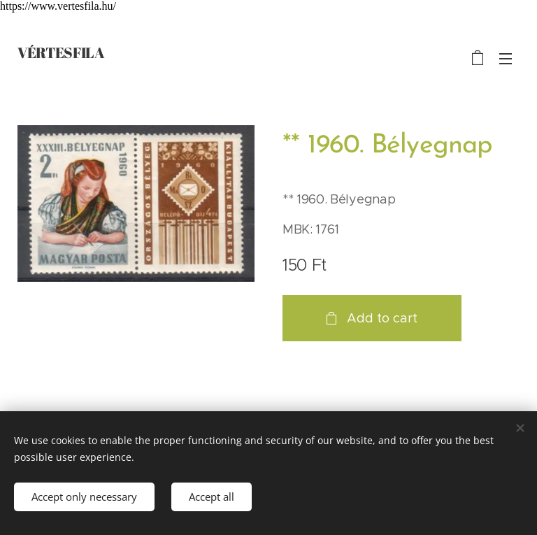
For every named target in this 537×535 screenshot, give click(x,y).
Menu (505, 58)
